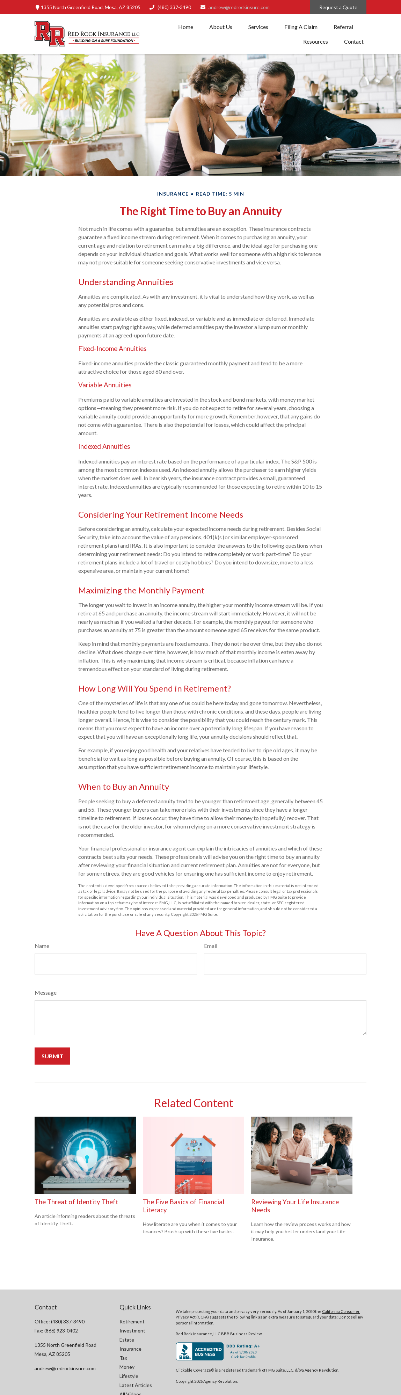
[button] (185, 26)
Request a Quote (338, 7)
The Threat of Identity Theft (76, 1202)
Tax (123, 1358)
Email (210, 945)
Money (126, 1367)
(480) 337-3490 (170, 7)
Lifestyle (128, 1376)
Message (46, 992)
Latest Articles (135, 1385)
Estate (126, 1340)
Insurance (130, 1349)
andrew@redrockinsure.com (235, 7)
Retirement (132, 1321)
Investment (132, 1331)
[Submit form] (52, 1056)
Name (42, 945)
